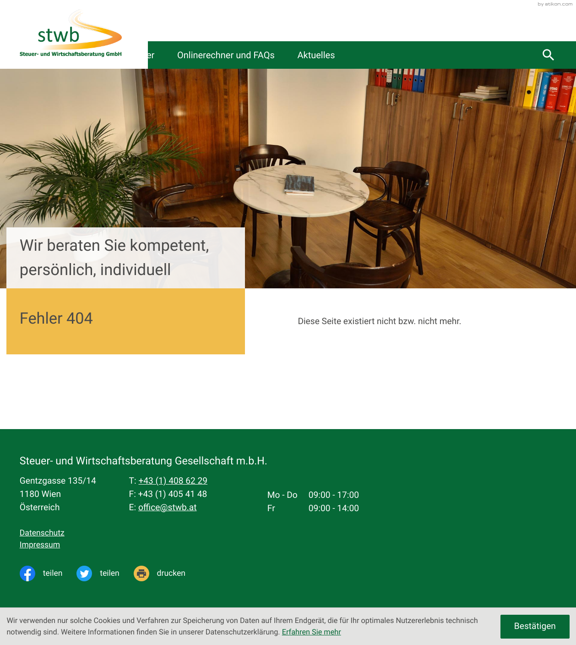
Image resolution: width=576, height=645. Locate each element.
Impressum (40, 545)
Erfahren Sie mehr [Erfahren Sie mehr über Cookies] (311, 632)
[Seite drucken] (167, 573)
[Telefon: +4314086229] (172, 481)
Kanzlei (187, 55)
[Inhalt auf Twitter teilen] (104, 573)
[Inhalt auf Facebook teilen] (48, 573)
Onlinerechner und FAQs (359, 55)
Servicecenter (256, 55)
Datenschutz (42, 533)
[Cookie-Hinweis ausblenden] (535, 627)
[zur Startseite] (71, 34)
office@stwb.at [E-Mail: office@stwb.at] (167, 507)
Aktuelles (453, 55)
